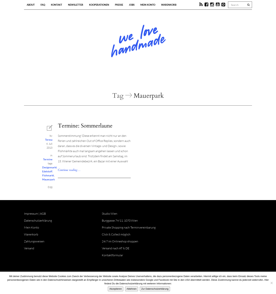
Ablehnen (132, 288)
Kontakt (56, 4)
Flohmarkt (48, 175)
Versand (29, 248)
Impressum (31, 213)
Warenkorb (168, 4)
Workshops (131, 80)
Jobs (132, 4)
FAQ (43, 4)
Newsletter (75, 4)
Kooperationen (99, 4)
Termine (47, 159)
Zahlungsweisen (34, 241)
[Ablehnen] (271, 283)
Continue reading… (69, 170)
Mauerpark (48, 179)
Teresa (48, 139)
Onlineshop (169, 80)
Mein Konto (147, 4)
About (31, 4)
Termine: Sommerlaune (85, 125)
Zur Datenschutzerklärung (155, 288)
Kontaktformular (112, 255)
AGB (43, 213)
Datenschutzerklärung (38, 220)
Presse (119, 4)
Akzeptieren (115, 288)
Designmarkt (49, 167)
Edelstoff (47, 171)
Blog (100, 80)
